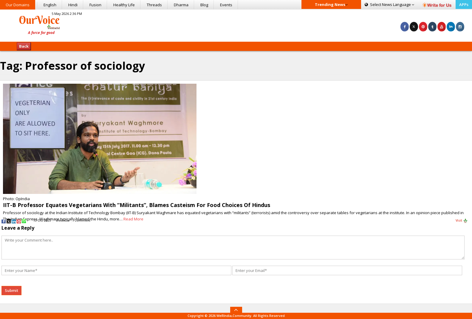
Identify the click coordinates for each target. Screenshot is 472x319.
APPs (463, 4)
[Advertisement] (235, 24)
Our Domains (18, 4)
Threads (154, 4)
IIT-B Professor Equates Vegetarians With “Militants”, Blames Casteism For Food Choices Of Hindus (136, 204)
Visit (462, 220)
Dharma (181, 4)
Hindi (73, 4)
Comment (82, 220)
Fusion (95, 4)
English (50, 4)
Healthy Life (124, 4)
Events (226, 4)
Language (389, 4)
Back (24, 46)
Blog (204, 4)
